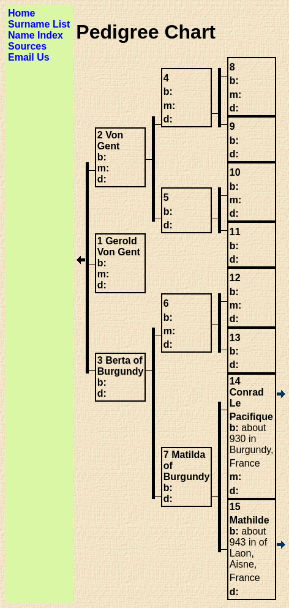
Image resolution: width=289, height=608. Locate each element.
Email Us (29, 57)
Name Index (35, 35)
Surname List (39, 24)
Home (21, 13)
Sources (27, 46)
